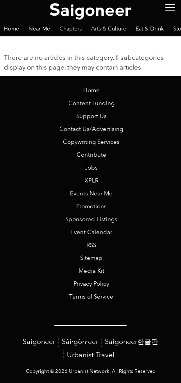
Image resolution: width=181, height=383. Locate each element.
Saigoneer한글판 (131, 342)
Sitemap (91, 258)
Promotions (91, 206)
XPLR (91, 181)
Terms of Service (91, 297)
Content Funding (91, 103)
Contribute (91, 155)
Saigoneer (39, 342)
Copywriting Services (91, 142)
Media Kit (91, 271)
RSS (91, 245)
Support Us (91, 116)
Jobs (91, 168)
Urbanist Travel (91, 355)
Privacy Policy (91, 284)
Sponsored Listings (91, 219)
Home (91, 90)
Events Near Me (91, 194)
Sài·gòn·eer (80, 342)
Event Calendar (91, 232)
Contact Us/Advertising (91, 129)
